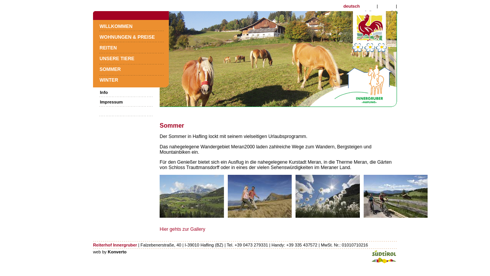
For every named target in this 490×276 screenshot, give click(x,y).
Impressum (111, 102)
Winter (109, 80)
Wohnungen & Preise (127, 37)
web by (110, 252)
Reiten (108, 48)
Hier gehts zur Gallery (182, 229)
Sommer (110, 69)
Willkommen (116, 26)
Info (104, 92)
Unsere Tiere (117, 58)
